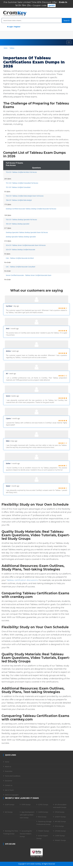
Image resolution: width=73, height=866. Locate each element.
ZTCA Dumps (59, 826)
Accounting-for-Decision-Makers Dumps (26, 833)
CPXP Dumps (26, 805)
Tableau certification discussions (22, 580)
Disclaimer (8, 781)
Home (5, 48)
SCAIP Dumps (9, 805)
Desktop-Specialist (27, 232)
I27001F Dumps (60, 817)
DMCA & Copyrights (12, 795)
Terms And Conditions (12, 776)
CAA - (20, 258)
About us (8, 766)
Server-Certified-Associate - (28, 275)
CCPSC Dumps (43, 805)
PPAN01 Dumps (60, 840)
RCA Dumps (42, 817)
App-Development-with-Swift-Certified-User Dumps (27, 815)
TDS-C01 (21, 220)
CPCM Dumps (59, 812)
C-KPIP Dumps (60, 836)
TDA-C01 (25, 196)
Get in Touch (9, 790)
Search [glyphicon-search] (67, 20)
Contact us (8, 785)
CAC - (20, 267)
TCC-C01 (22, 183)
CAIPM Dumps (43, 812)
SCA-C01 (26, 245)
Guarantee (8, 771)
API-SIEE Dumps (60, 821)
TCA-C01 (21, 172)
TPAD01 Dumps (43, 831)
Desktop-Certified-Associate (31, 209)
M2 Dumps (8, 812)
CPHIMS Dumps (60, 831)
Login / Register (13, 27)
